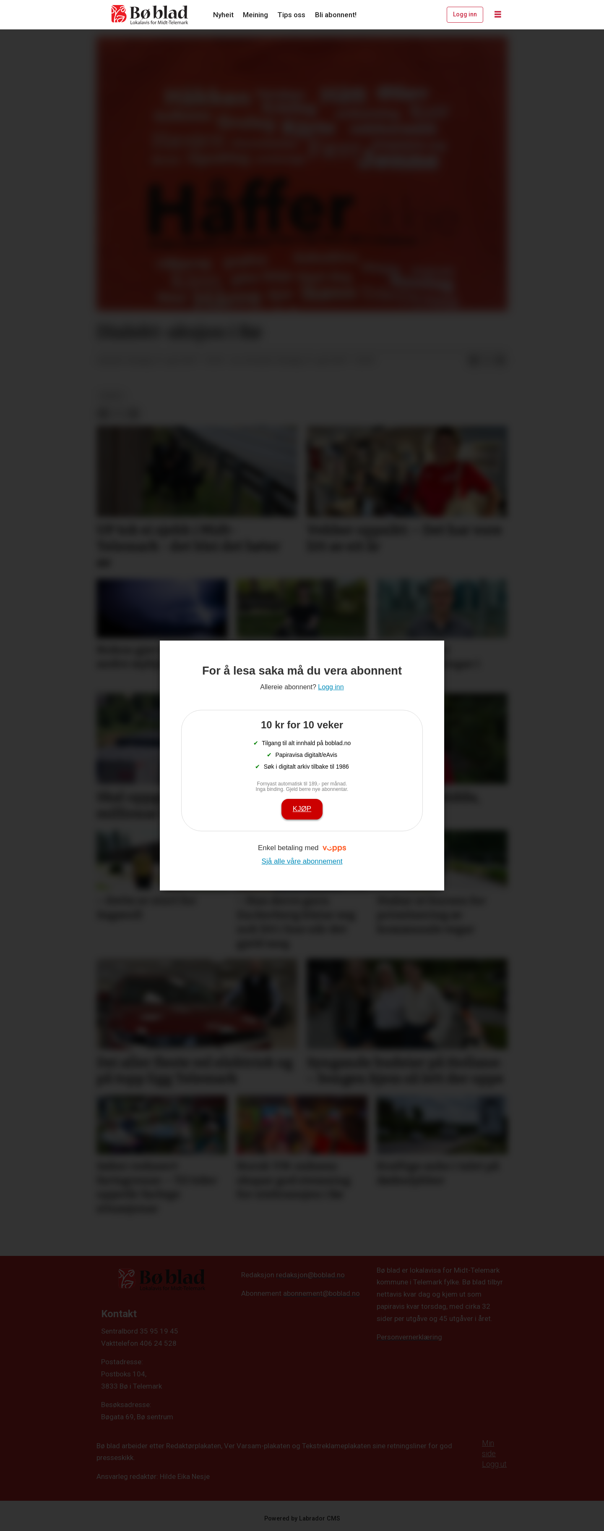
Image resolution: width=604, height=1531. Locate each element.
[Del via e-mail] (500, 361)
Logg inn (465, 14)
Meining (255, 15)
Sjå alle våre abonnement (302, 861)
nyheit (111, 395)
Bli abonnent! (336, 15)
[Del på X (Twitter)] (487, 361)
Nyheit (223, 15)
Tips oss (291, 15)
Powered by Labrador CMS (302, 1518)
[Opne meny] (498, 14)
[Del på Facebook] (473, 361)
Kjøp (302, 809)
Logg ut (494, 1464)
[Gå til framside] (150, 14)
